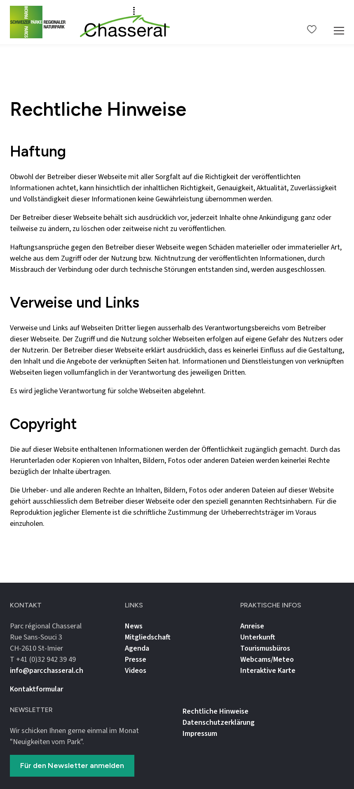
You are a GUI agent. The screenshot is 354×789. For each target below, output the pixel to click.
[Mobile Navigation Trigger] (339, 22)
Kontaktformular (36, 689)
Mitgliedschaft (148, 637)
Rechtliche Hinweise (216, 711)
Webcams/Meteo (267, 659)
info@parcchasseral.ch (46, 670)
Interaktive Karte (267, 670)
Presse (135, 659)
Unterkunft (257, 637)
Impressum (200, 733)
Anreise (252, 626)
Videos (135, 670)
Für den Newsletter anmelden (72, 765)
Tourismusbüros (265, 648)
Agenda (137, 648)
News (134, 626)
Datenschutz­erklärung (219, 722)
